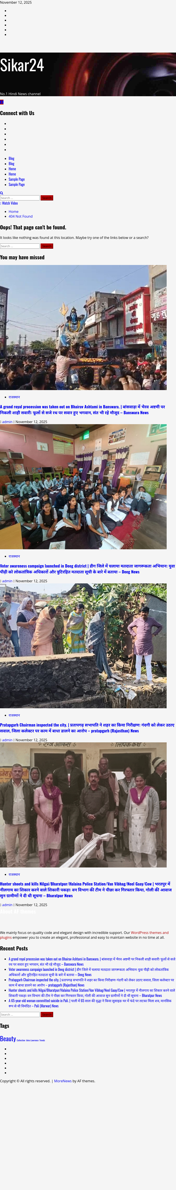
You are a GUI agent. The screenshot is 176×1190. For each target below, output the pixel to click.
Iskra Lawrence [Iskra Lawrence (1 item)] (32, 1040)
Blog (11, 158)
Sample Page (17, 179)
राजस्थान (14, 397)
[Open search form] (1, 192)
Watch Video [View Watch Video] (9, 203)
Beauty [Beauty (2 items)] (8, 1038)
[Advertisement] (88, 1136)
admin (7, 421)
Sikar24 (22, 64)
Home (12, 168)
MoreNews (63, 1081)
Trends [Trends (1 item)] (42, 1040)
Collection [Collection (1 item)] (21, 1040)
